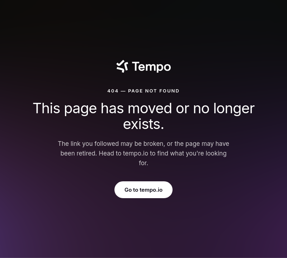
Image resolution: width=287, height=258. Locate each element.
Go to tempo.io (143, 189)
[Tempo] (143, 66)
